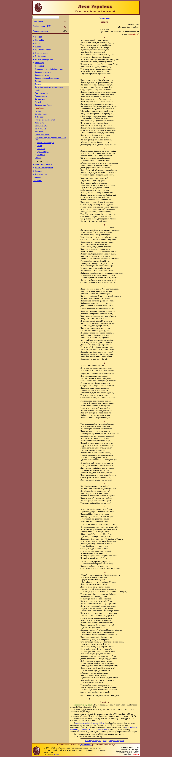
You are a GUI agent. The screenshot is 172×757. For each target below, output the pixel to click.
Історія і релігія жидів (45, 155)
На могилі (41, 169)
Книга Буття (39, 133)
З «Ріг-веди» (40, 127)
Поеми (38, 48)
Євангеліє (41, 162)
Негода (37, 120)
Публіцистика (41, 59)
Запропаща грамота (43, 76)
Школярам (37, 197)
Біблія (39, 159)
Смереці (56, 754)
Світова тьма (40, 106)
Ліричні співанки (41, 100)
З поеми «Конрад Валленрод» (47, 83)
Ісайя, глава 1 (40, 140)
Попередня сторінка (93, 741)
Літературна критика (44, 62)
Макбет (38, 172)
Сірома (37, 90)
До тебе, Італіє (41, 123)
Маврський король (42, 147)
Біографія (39, 41)
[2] (47, 176)
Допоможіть (86, 744)
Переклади (40, 69)
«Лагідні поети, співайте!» (45, 130)
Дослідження (41, 190)
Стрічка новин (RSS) (42, 26)
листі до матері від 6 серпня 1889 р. (89, 723)
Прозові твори (41, 55)
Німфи (37, 96)
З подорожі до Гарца (43, 113)
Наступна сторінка (116, 741)
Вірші (37, 44)
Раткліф (38, 110)
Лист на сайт (38, 21)
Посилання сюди (40, 31)
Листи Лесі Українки (44, 183)
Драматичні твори (43, 52)
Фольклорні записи (43, 179)
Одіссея (38, 86)
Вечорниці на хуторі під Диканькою (49, 73)
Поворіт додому (41, 103)
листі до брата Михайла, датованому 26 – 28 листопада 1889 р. (103, 728)
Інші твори (39, 66)
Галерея (38, 186)
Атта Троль (39, 143)
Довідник (37, 194)
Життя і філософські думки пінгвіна (49, 93)
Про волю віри (42, 165)
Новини (38, 37)
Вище (105, 741)
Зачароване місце (42, 80)
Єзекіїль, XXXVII (41, 137)
